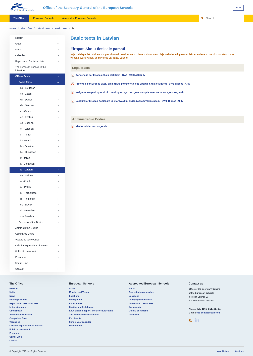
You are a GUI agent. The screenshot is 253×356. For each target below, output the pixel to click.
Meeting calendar (18, 299)
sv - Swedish (39, 216)
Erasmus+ (37, 257)
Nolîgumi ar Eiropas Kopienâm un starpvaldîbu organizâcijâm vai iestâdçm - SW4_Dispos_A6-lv (129, 101)
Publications (75, 303)
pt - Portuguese (39, 193)
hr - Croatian (39, 146)
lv (73, 28)
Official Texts (43, 28)
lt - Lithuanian (39, 163)
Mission (37, 38)
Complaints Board (37, 233)
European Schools (43, 18)
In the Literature (18, 307)
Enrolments (75, 318)
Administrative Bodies (37, 228)
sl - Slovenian (39, 210)
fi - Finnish (39, 134)
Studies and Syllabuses (81, 307)
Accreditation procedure (141, 292)
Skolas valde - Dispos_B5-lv (91, 126)
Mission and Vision (79, 292)
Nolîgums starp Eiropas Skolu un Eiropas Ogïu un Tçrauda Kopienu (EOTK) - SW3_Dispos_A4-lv (129, 92)
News (37, 49)
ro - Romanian (39, 198)
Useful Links (37, 263)
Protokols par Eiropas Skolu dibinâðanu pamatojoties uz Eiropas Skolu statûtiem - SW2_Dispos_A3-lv (132, 83)
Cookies (239, 351)
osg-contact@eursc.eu (208, 312)
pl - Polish (39, 187)
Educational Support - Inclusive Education (91, 310)
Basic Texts (61, 28)
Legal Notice (222, 351)
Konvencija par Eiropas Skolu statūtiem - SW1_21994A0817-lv (110, 75)
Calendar (37, 55)
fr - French (39, 140)
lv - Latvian (39, 169)
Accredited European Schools (79, 18)
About (72, 288)
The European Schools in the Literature (37, 69)
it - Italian (39, 158)
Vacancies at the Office (37, 239)
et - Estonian (39, 128)
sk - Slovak (39, 204)
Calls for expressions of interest (37, 245)
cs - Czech (39, 93)
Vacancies (15, 322)
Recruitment (75, 325)
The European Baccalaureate (84, 314)
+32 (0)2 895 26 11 (208, 308)
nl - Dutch (39, 181)
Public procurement (20, 329)
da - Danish (39, 99)
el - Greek (39, 111)
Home (13, 28)
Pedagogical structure (140, 299)
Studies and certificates (141, 303)
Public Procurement (37, 251)
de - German (39, 105)
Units (18, 43)
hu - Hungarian (39, 152)
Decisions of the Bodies (39, 222)
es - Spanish (39, 123)
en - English (39, 117)
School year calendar (80, 322)
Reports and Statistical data (37, 61)
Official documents (138, 310)
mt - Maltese (39, 175)
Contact (37, 269)
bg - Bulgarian (39, 88)
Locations (74, 296)
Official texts (16, 310)
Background (75, 299)
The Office (19, 18)
